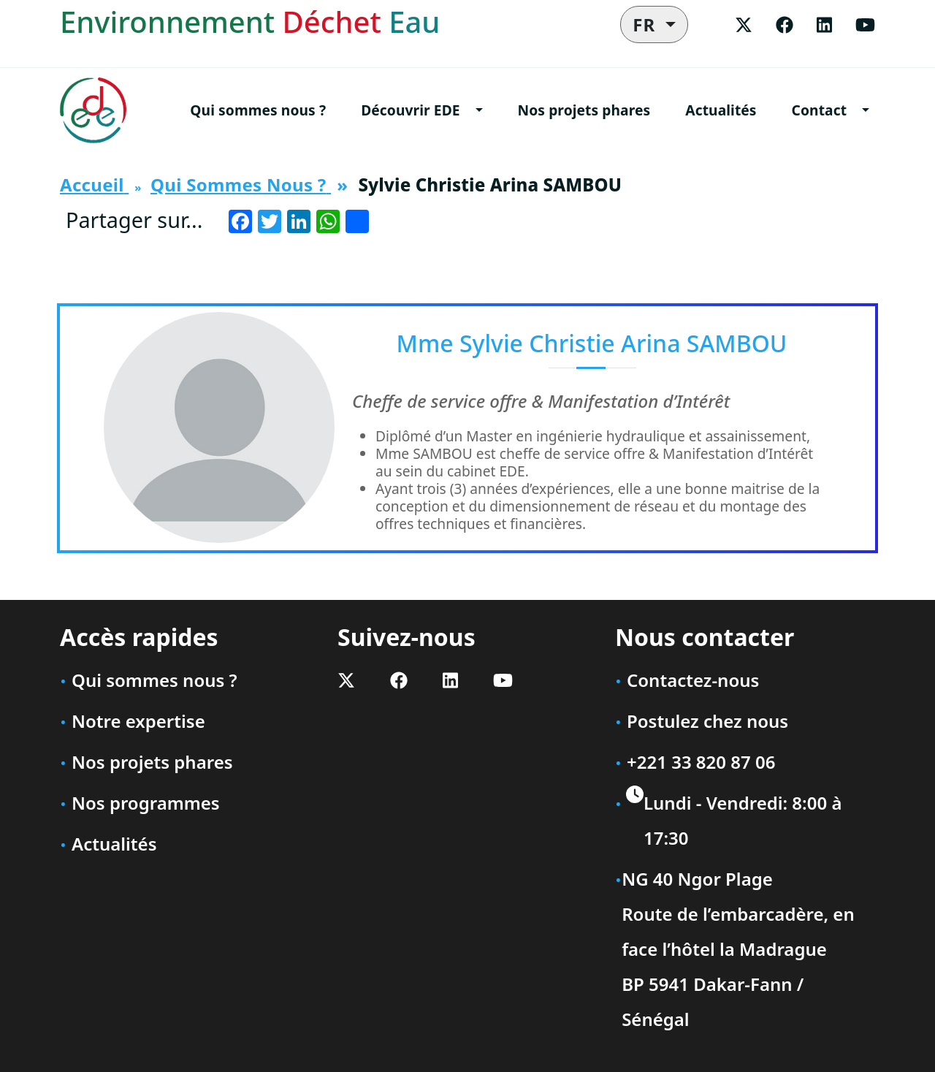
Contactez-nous (693, 680)
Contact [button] (819, 110)
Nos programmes (146, 803)
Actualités (720, 110)
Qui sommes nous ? (258, 110)
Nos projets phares (584, 110)
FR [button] (647, 24)
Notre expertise (138, 721)
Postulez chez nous (707, 721)
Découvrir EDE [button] (410, 110)
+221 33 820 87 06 (701, 762)
